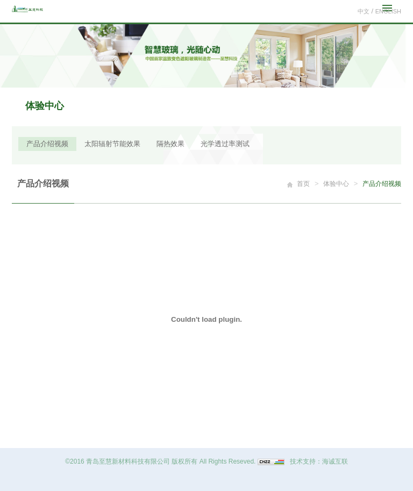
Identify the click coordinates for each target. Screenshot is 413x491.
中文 (363, 11)
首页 (303, 183)
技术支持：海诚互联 (319, 461)
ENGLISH (388, 11)
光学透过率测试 (225, 144)
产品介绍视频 (47, 144)
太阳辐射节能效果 (112, 144)
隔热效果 (170, 144)
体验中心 (336, 183)
